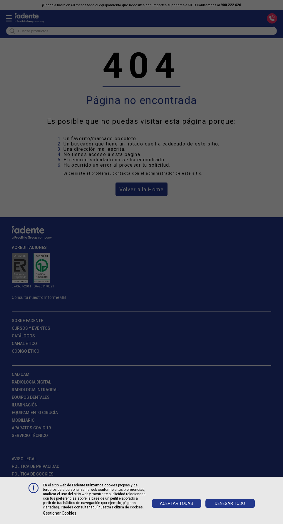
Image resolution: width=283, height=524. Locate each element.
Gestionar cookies (59, 513)
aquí (94, 507)
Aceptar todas (176, 503)
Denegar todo (230, 503)
